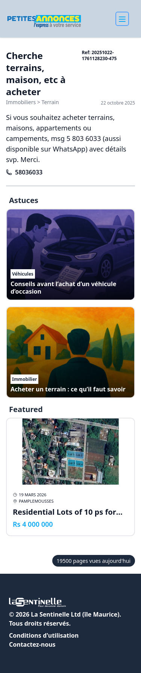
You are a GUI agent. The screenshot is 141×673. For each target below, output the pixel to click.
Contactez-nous (32, 644)
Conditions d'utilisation (44, 635)
